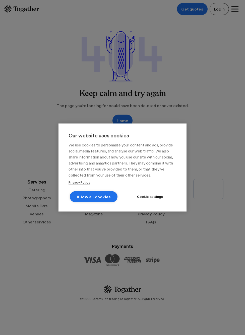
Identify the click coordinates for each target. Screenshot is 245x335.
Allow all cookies (94, 196)
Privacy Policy (79, 182)
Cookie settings (150, 197)
